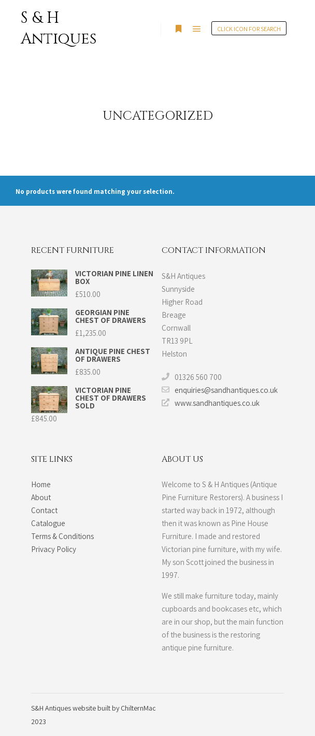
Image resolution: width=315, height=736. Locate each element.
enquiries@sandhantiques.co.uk (220, 390)
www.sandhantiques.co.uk (211, 403)
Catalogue (48, 523)
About (41, 497)
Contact (44, 510)
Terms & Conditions (62, 536)
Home (41, 484)
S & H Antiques (58, 28)
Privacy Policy (53, 549)
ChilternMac (138, 708)
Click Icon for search (249, 29)
